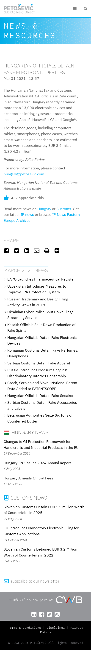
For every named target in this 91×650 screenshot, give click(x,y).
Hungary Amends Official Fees (28, 478)
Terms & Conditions (25, 628)
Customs (63, 208)
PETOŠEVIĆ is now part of (45, 600)
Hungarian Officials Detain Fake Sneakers (41, 395)
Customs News (25, 497)
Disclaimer (56, 628)
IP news (27, 214)
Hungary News (26, 432)
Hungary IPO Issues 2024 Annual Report (37, 462)
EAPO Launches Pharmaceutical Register (41, 279)
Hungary (44, 208)
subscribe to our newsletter (31, 581)
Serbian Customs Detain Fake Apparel (38, 363)
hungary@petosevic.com (24, 174)
